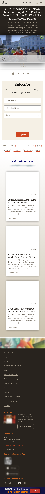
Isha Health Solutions (12, 397)
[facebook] (18, 73)
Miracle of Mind (10, 352)
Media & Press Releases (12, 365)
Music (6, 361)
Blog (5, 357)
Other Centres (9, 449)
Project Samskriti (10, 401)
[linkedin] (28, 73)
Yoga (6, 370)
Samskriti (7, 388)
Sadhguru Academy (11, 379)
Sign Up (22, 134)
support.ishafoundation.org (16, 445)
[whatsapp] (13, 73)
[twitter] (23, 73)
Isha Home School (10, 383)
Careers (7, 405)
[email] (32, 73)
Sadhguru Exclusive (11, 374)
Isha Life (7, 392)
